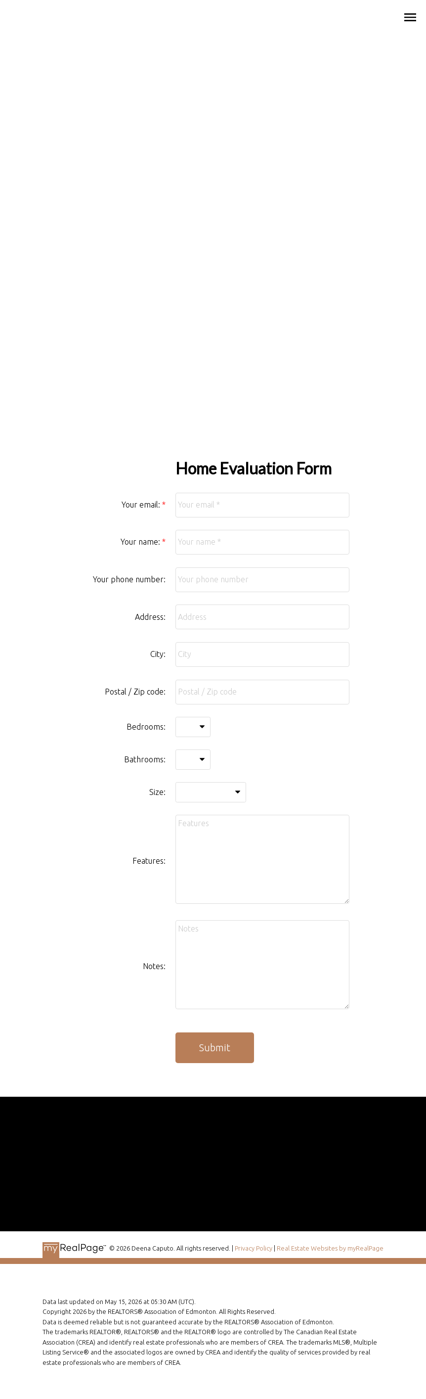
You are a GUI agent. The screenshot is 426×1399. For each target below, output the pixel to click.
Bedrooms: (146, 726)
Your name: (141, 541)
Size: (157, 792)
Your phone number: (129, 579)
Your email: (142, 504)
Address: (150, 616)
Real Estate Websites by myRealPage (330, 1248)
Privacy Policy (253, 1248)
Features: (149, 860)
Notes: (154, 966)
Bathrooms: (145, 759)
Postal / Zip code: (135, 691)
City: (158, 654)
